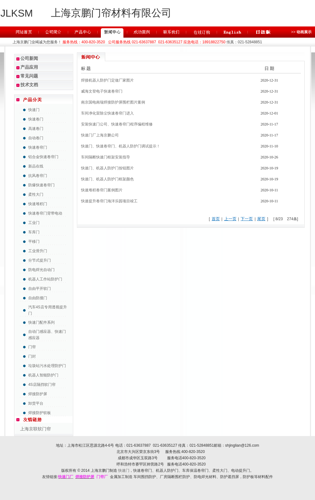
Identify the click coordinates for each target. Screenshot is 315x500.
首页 (216, 218)
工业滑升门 (37, 251)
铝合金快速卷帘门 (43, 157)
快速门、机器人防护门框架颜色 (107, 179)
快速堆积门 (37, 204)
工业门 (34, 223)
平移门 (34, 241)
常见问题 (29, 75)
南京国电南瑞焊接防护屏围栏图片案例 (113, 102)
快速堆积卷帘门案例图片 (101, 190)
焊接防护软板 (39, 413)
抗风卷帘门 (37, 175)
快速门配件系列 (41, 322)
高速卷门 (35, 128)
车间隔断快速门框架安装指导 (105, 157)
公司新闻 (29, 58)
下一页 (247, 218)
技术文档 (29, 84)
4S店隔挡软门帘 (42, 384)
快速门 (34, 110)
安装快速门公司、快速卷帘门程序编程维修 (117, 124)
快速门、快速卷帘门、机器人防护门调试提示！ (120, 146)
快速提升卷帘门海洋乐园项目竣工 (109, 201)
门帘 (32, 347)
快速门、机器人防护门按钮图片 (107, 168)
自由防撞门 (37, 298)
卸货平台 (35, 403)
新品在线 (35, 166)
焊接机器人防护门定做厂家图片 (107, 80)
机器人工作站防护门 (45, 279)
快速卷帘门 (37, 147)
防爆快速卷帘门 (41, 185)
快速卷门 (35, 119)
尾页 (261, 218)
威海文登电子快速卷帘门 (101, 91)
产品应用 (29, 67)
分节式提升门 (39, 260)
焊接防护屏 (37, 394)
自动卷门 (35, 138)
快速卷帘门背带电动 (45, 213)
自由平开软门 (39, 288)
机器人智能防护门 (43, 375)
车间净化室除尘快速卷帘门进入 (107, 113)
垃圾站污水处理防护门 (47, 366)
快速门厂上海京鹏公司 (100, 135)
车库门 (34, 232)
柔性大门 (35, 194)
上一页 (230, 218)
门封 (32, 356)
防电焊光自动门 (41, 270)
